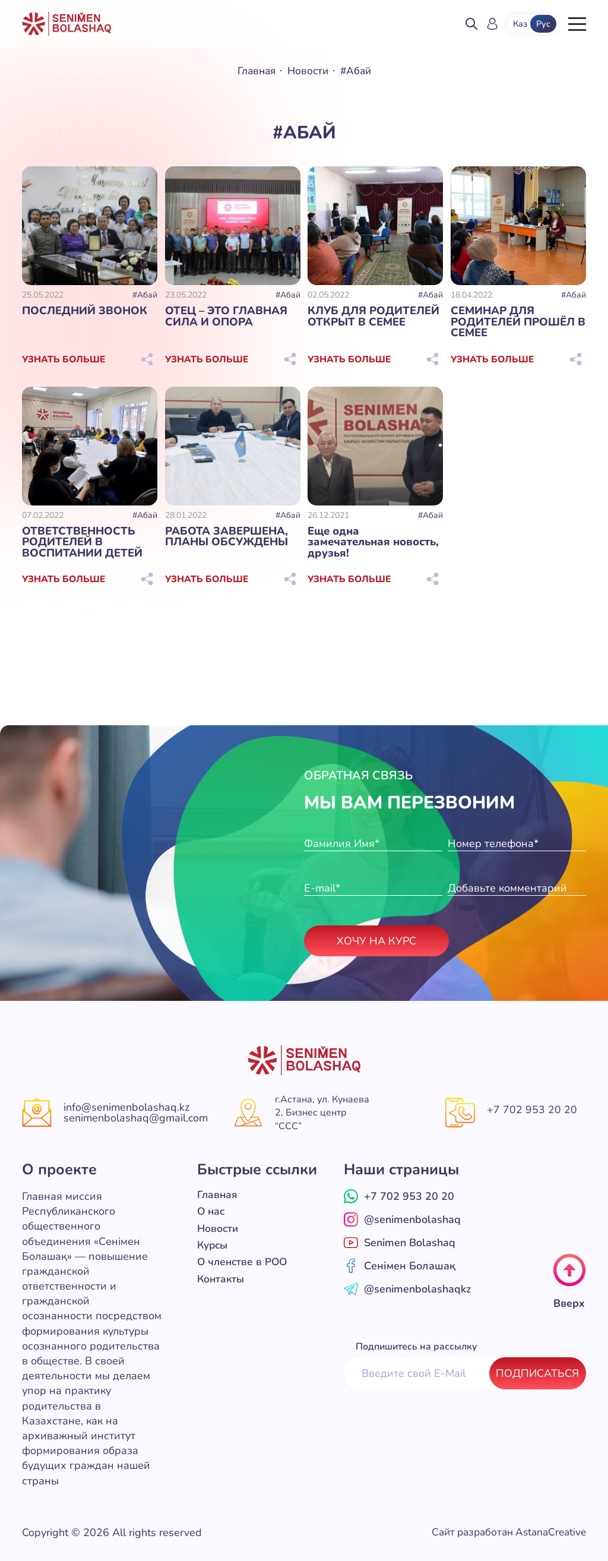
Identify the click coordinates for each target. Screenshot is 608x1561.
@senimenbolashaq (402, 1219)
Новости (308, 71)
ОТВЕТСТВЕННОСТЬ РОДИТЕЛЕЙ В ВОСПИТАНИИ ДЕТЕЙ (81, 541)
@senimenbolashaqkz (407, 1288)
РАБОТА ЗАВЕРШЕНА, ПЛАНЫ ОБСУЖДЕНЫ (225, 535)
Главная (255, 71)
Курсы (213, 1244)
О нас (211, 1210)
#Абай (144, 295)
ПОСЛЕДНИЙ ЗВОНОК (83, 310)
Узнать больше (64, 359)
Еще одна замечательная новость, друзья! (374, 535)
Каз (521, 23)
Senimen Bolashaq (399, 1242)
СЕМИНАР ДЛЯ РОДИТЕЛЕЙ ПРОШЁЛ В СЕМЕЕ (517, 321)
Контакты (221, 1277)
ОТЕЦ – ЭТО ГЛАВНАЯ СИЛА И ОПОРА (224, 316)
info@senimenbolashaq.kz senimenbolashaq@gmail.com (136, 1112)
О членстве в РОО (244, 1260)
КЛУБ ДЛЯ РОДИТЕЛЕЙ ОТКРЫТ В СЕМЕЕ (373, 316)
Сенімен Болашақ (399, 1265)
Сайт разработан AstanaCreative (504, 1532)
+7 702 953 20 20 (532, 1109)
